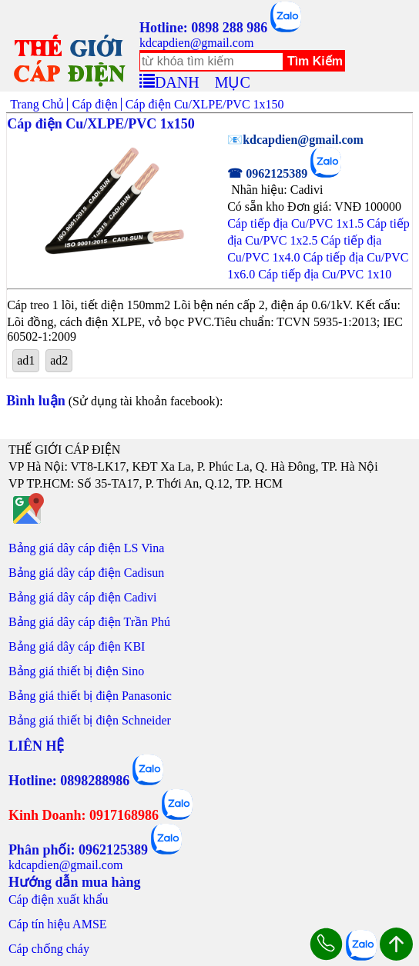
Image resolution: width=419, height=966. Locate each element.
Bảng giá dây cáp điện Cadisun (86, 572)
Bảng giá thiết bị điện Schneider (89, 720)
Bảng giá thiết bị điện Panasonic (90, 695)
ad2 (59, 360)
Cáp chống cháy (48, 948)
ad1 (26, 360)
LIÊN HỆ (36, 746)
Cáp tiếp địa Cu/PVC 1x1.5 (295, 223)
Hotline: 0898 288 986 (203, 27)
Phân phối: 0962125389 (78, 850)
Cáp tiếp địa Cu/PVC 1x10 (324, 274)
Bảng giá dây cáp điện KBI (77, 646)
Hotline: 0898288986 (69, 780)
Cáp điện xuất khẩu (58, 899)
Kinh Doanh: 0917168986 (83, 815)
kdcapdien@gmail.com (196, 42)
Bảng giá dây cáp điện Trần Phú (89, 621)
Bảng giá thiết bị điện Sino (76, 671)
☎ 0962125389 (267, 173)
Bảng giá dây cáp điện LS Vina (86, 548)
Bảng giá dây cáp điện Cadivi (82, 597)
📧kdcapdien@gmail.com (295, 139)
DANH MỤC (202, 80)
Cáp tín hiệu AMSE (57, 924)
